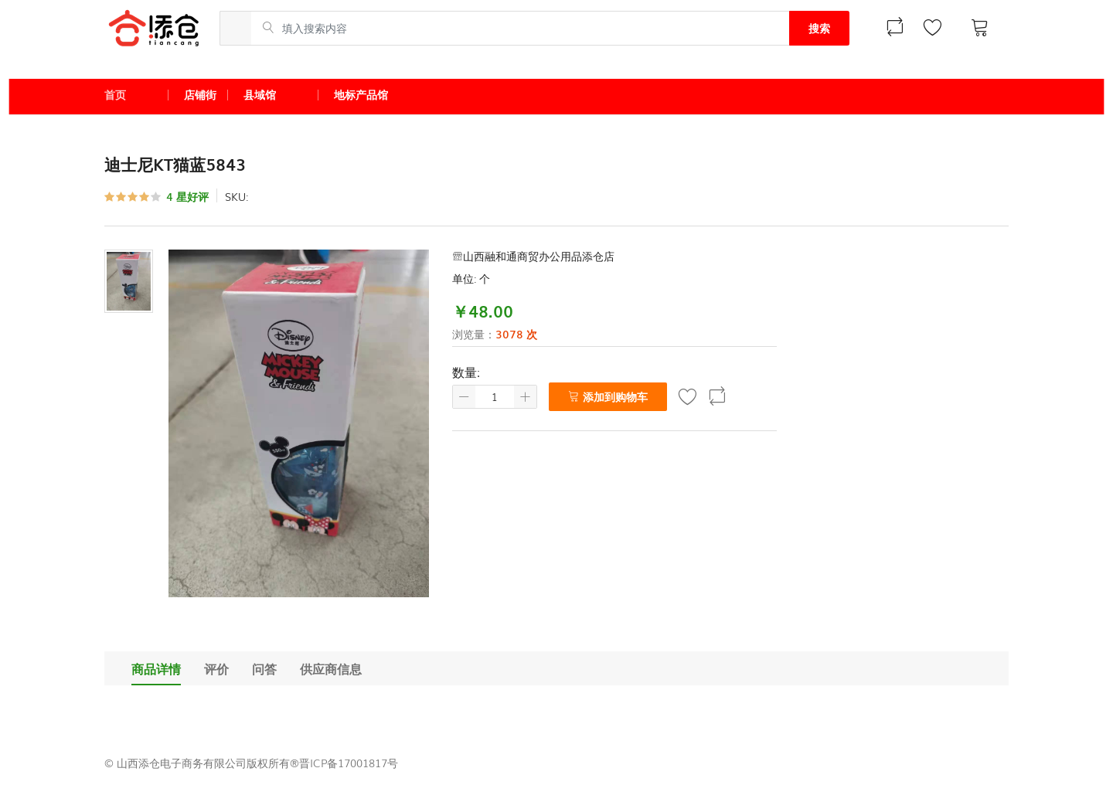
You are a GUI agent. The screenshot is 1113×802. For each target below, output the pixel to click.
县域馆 (259, 94)
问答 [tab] (264, 668)
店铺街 (200, 94)
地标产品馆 (361, 94)
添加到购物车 (608, 396)
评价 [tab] (216, 668)
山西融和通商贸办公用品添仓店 (533, 255)
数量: (466, 371)
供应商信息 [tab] (331, 668)
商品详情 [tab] (156, 668)
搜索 (819, 28)
